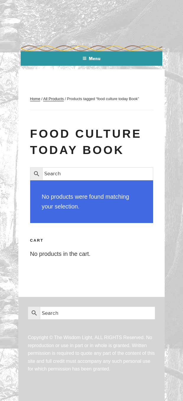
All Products (53, 99)
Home (35, 99)
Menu (91, 58)
